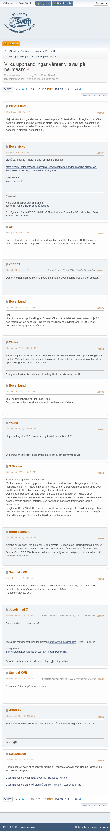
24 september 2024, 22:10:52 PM (21, 391)
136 (67, 89)
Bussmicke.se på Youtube (36, 205)
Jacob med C (18, 609)
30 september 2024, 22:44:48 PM (21, 537)
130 (33, 89)
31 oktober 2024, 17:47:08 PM (19, 578)
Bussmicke (17, 146)
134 (57, 89)
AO (11, 227)
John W (14, 264)
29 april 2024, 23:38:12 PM (18, 112)
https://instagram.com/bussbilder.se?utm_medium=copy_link (36, 651)
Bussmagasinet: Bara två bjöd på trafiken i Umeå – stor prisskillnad (43, 784)
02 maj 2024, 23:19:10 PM (17, 232)
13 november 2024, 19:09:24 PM (20, 759)
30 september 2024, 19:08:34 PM (21, 472)
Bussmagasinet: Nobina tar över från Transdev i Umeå (36, 777)
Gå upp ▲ (103, 827)
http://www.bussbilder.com (62, 642)
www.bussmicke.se (16, 181)
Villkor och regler (89, 827)
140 (75, 89)
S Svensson (17, 466)
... (29, 89)
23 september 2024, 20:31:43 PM (21, 307)
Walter (13, 342)
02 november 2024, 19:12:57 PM (20, 679)
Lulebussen (17, 753)
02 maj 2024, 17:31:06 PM (17, 152)
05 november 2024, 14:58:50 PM (20, 716)
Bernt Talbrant (19, 531)
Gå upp (7, 799)
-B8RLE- (15, 710)
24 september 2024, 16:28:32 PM (21, 348)
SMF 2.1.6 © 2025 (10, 827)
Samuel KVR (18, 572)
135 (62, 89)
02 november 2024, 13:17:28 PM (20, 615)
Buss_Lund (17, 106)
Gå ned (7, 89)
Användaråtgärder (94, 95)
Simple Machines (27, 827)
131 (38, 89)
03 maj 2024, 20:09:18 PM (17, 270)
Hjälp (77, 827)
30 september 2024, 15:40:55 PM (21, 428)
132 (44, 89)
